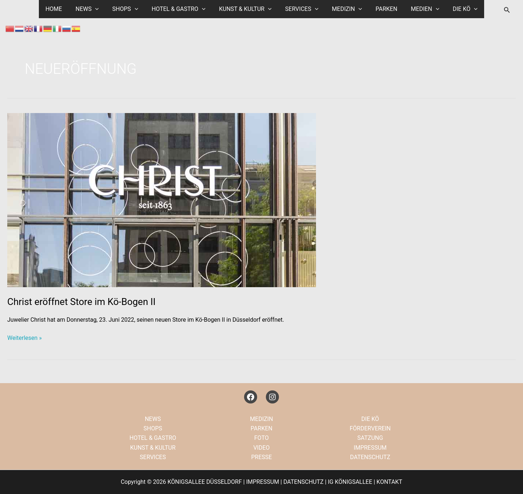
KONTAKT (389, 481)
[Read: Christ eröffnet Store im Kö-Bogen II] (161, 199)
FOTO (261, 437)
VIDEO (261, 447)
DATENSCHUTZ (370, 457)
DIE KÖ (456, 9)
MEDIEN (418, 9)
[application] (102, 9)
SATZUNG (370, 437)
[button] (507, 10)
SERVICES (300, 9)
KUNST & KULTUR (246, 9)
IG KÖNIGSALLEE (350, 481)
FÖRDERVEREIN (370, 428)
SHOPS (130, 9)
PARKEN (382, 8)
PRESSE (261, 457)
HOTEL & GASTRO (181, 9)
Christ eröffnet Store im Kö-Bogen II (81, 301)
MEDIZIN (344, 9)
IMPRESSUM (370, 447)
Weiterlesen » (24, 338)
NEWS (94, 9)
